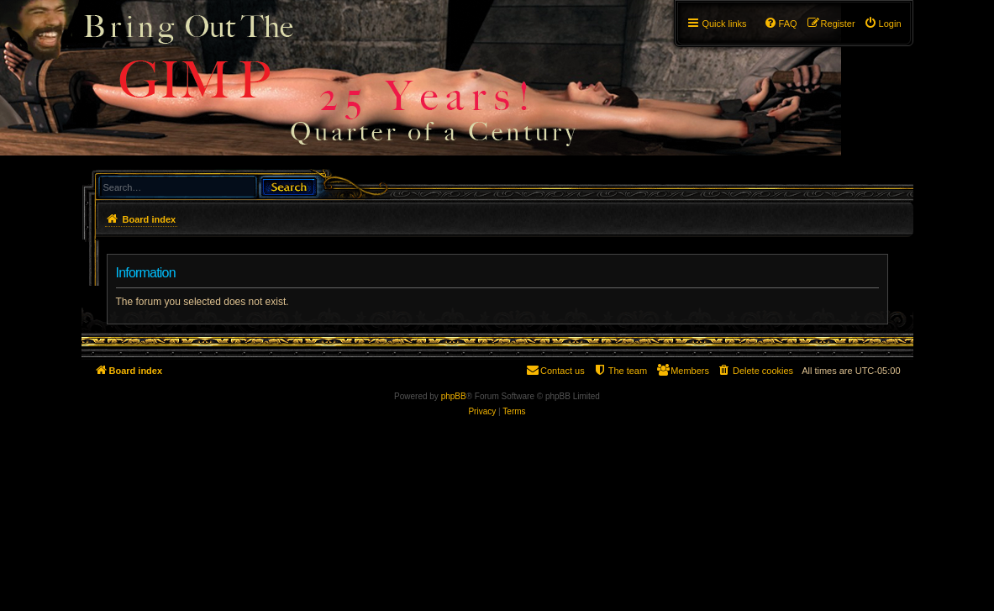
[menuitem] (883, 23)
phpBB (453, 396)
